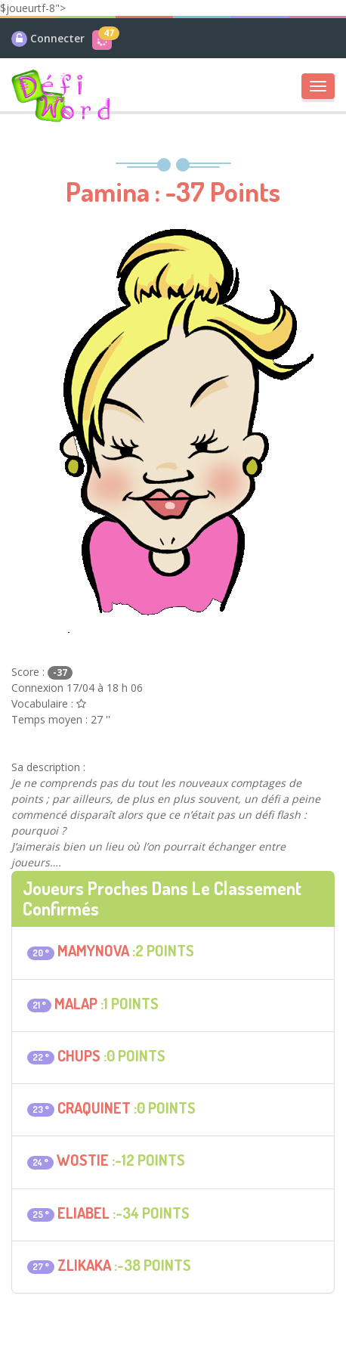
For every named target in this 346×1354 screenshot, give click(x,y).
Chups (78, 1055)
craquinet (94, 1107)
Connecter (57, 38)
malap (75, 1003)
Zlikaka (84, 1265)
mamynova (93, 950)
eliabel (83, 1212)
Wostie (83, 1160)
